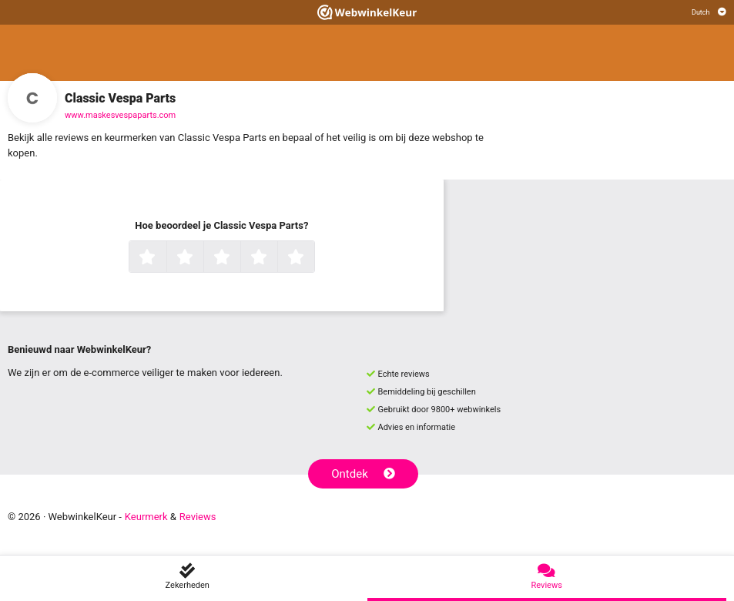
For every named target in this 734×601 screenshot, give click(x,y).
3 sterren (238, 258)
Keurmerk (146, 516)
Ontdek (363, 474)
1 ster (164, 258)
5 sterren (312, 258)
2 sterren (201, 258)
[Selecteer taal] (709, 12)
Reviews (197, 516)
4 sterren (275, 258)
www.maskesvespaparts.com (120, 115)
